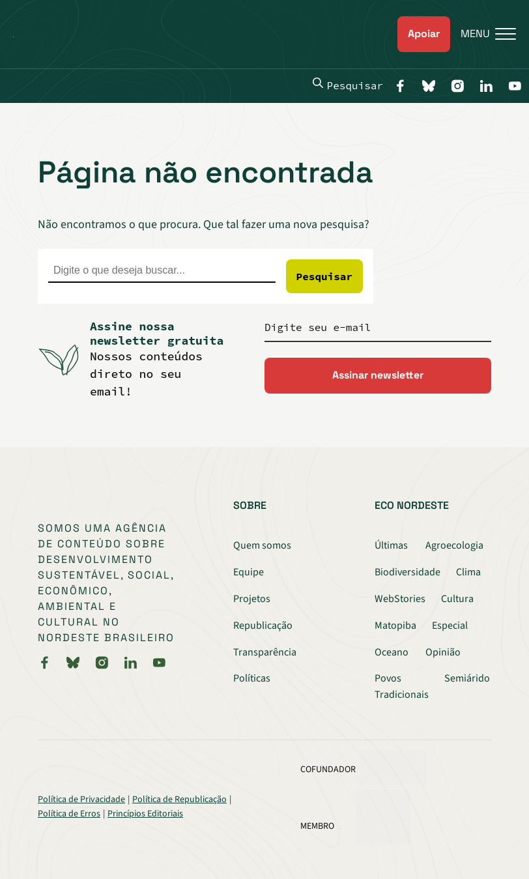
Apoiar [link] (424, 33)
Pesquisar (348, 85)
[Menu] (483, 34)
